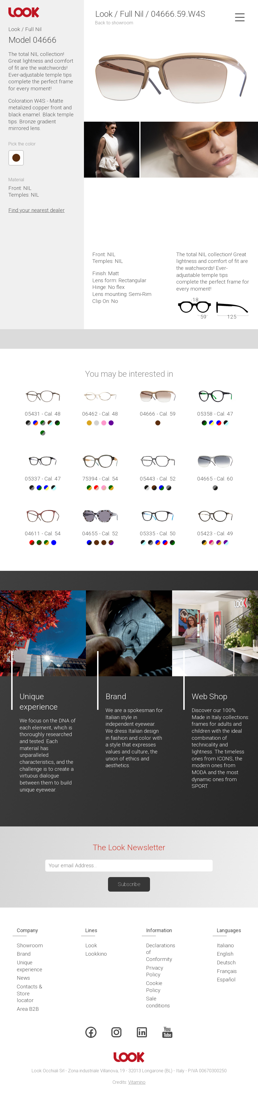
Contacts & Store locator (29, 993)
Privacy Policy (154, 971)
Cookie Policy (154, 986)
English (225, 954)
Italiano (225, 945)
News (23, 978)
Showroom (30, 945)
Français (227, 971)
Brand (24, 954)
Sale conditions (158, 1002)
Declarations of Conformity (160, 952)
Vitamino (137, 1082)
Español (226, 979)
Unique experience (29, 966)
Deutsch (226, 962)
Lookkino (96, 954)
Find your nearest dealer (36, 210)
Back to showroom (114, 22)
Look (91, 945)
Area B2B (28, 1009)
